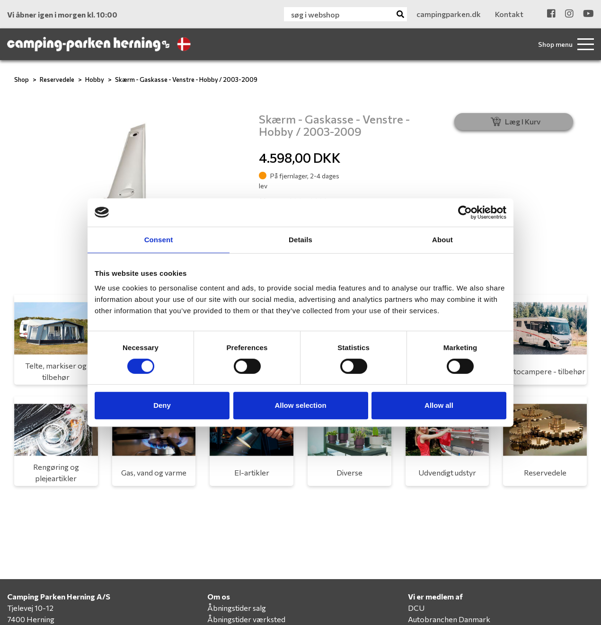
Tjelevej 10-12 (30, 607)
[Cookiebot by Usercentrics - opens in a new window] (465, 212)
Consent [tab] (158, 240)
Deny (162, 405)
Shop (21, 79)
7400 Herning (30, 619)
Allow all (438, 405)
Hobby (94, 79)
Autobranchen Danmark (449, 619)
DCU (416, 607)
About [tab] (442, 240)
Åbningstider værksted (246, 619)
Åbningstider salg (236, 607)
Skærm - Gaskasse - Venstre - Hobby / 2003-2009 (186, 79)
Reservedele (57, 79)
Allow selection (300, 405)
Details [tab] (300, 240)
